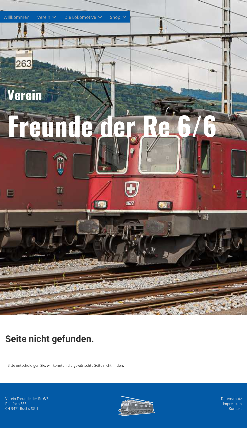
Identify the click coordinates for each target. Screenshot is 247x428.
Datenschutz (231, 398)
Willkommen (16, 17)
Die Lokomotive (83, 17)
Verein (46, 17)
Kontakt (235, 408)
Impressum (232, 403)
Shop (118, 17)
